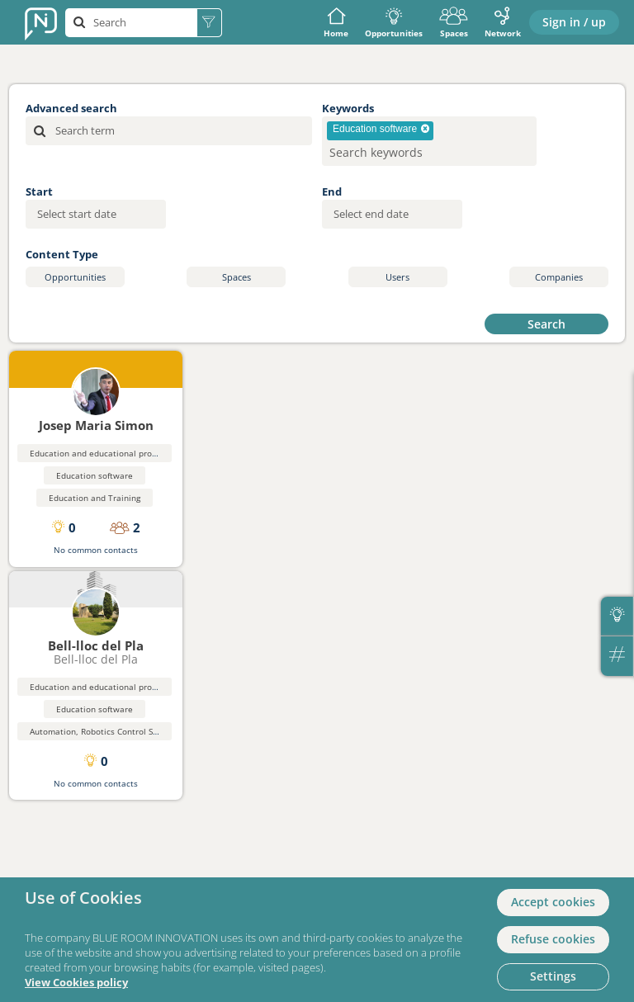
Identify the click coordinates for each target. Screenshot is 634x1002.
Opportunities (394, 23)
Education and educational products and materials (130, 453)
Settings (553, 976)
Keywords (348, 108)
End (332, 191)
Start (39, 191)
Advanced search (71, 108)
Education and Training (94, 497)
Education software (94, 475)
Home (336, 23)
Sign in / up (574, 22)
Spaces (453, 23)
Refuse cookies (553, 939)
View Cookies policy (76, 983)
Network (503, 23)
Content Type (62, 254)
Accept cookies (553, 902)
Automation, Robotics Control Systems (105, 731)
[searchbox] (402, 152)
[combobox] (429, 141)
